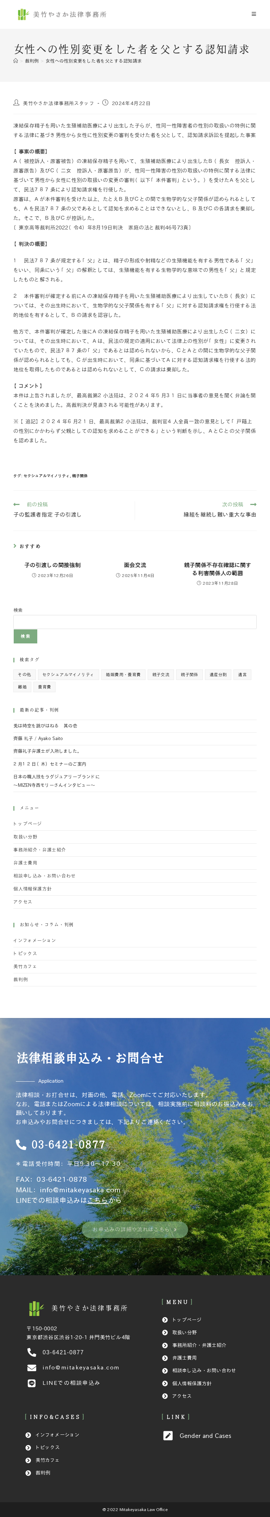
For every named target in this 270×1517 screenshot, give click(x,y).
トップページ (27, 824)
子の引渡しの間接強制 (52, 565)
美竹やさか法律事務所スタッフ (59, 103)
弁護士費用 (25, 863)
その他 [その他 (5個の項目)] (24, 674)
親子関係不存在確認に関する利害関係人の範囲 (217, 569)
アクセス (22, 902)
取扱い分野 (25, 837)
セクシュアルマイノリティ (47, 476)
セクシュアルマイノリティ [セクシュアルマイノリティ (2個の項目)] (69, 674)
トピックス (25, 953)
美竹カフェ (25, 966)
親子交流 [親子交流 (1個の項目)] (161, 674)
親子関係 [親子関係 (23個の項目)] (189, 674)
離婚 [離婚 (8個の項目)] (22, 687)
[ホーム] (15, 61)
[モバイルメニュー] (254, 14)
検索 (17, 610)
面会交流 (135, 565)
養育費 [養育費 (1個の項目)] (44, 687)
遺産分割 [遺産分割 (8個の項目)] (218, 674)
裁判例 (20, 979)
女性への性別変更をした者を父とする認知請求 (94, 61)
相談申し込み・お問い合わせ (44, 876)
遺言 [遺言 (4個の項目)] (242, 674)
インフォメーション (34, 940)
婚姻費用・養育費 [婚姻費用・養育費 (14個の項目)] (123, 674)
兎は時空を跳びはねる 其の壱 (45, 726)
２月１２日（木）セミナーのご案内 (49, 764)
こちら (98, 1200)
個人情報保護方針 (32, 889)
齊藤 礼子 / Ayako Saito (38, 738)
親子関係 (80, 476)
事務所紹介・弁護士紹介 (39, 850)
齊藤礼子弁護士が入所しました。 (47, 751)
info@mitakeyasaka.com (80, 1190)
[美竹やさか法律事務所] (89, 1308)
